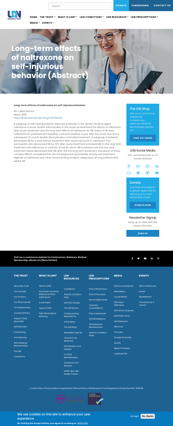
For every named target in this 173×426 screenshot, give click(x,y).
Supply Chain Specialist (20, 320)
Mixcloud (118, 326)
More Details (49, 260)
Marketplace (145, 296)
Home (33, 17)
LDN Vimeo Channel (123, 310)
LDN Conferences (147, 286)
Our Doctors (20, 296)
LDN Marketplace (97, 318)
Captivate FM (120, 353)
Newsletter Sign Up (73, 332)
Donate (121, 5)
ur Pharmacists (23, 302)
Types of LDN (45, 308)
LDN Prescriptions (143, 17)
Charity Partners (22, 313)
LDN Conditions (91, 17)
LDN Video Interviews (119, 304)
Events (47, 22)
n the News (69, 321)
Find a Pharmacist (98, 289)
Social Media (120, 296)
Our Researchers (22, 307)
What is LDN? (67, 17)
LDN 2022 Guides (72, 302)
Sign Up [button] (143, 233)
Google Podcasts (122, 337)
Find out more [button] (142, 138)
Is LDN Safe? (45, 302)
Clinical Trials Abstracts (70, 339)
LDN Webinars (121, 321)
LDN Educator (20, 326)
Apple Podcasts (122, 348)
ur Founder (20, 291)
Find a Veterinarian (98, 299)
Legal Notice (66, 388)
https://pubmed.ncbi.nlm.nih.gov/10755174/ (38, 117)
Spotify (117, 343)
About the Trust (21, 286)
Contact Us (162, 5)
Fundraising (140, 5)
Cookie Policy (36, 388)
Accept (134, 416)
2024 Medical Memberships (21, 344)
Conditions (69, 289)
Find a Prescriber (97, 294)
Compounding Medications (71, 315)
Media (34, 22)
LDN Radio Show (122, 315)
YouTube (118, 332)
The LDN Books (71, 308)
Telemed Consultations (96, 306)
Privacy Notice (52, 388)
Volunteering (20, 337)
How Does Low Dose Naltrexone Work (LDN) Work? (49, 294)
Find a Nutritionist (97, 313)
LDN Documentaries (124, 286)
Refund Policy (80, 388)
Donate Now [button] (143, 205)
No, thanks (148, 416)
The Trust (46, 17)
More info (82, 423)
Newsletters (119, 291)
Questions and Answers (71, 364)
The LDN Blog (70, 327)
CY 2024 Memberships (71, 356)
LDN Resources (116, 17)
